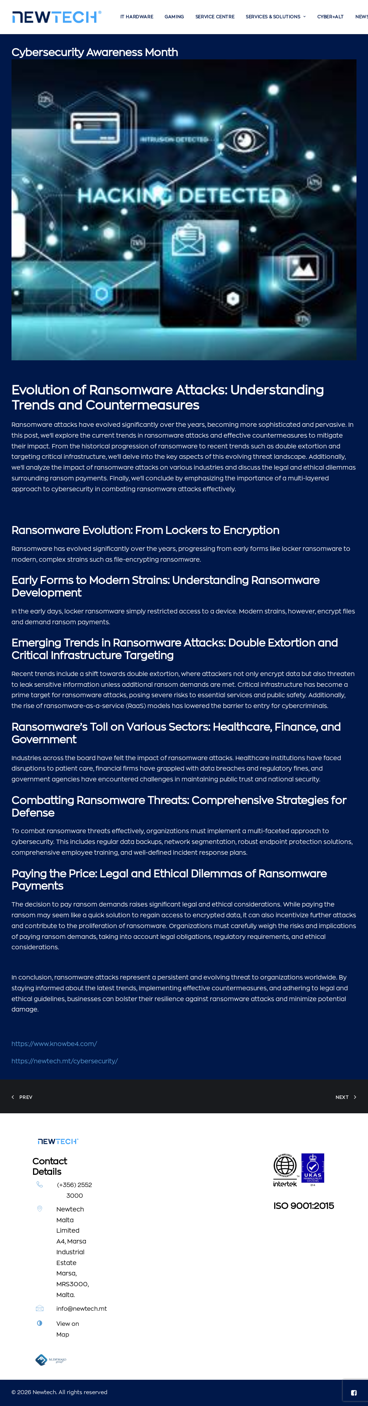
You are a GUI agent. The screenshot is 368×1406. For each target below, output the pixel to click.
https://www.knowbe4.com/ (54, 1044)
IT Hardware (136, 17)
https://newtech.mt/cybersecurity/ (65, 1061)
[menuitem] (136, 17)
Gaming (174, 17)
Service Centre (215, 17)
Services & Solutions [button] (275, 17)
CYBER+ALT (330, 17)
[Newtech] (57, 17)
